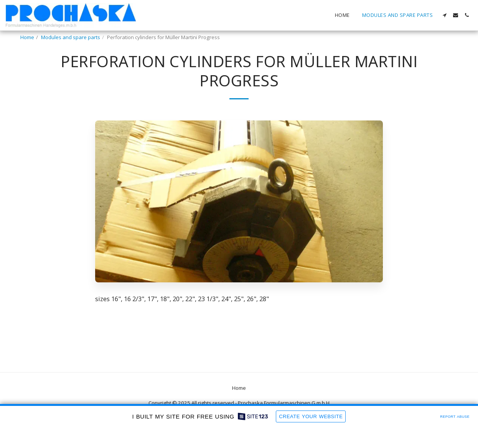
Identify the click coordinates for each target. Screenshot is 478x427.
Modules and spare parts (70, 37)
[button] (444, 15)
